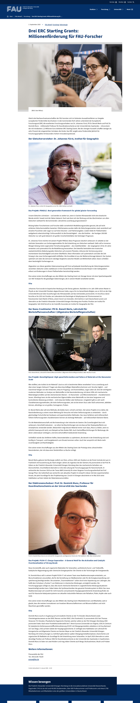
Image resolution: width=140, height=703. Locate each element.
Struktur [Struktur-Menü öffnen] (122, 2)
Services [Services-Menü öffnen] (113, 2)
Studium (93, 9)
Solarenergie (64, 25)
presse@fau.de (34, 659)
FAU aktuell (48, 25)
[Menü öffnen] (130, 9)
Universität (117, 9)
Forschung (104, 9)
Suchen (131, 2)
